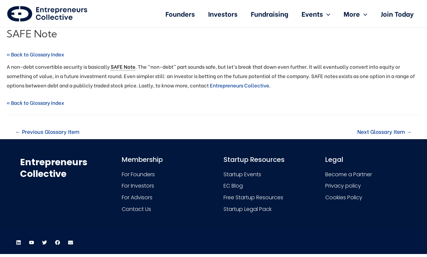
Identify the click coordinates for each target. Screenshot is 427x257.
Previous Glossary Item (47, 131)
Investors (223, 13)
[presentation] (326, 13)
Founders (180, 13)
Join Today (397, 13)
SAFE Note (123, 66)
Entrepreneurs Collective (239, 85)
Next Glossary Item (384, 131)
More (355, 13)
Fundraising (269, 13)
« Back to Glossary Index (35, 54)
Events (316, 13)
